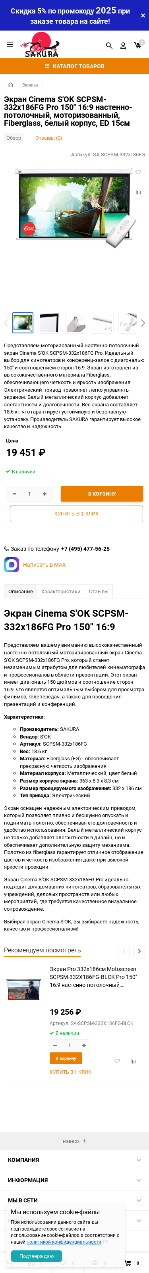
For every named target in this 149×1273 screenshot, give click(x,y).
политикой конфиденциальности (64, 1241)
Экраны (30, 85)
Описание (20, 591)
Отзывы (98, 591)
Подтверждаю (36, 1256)
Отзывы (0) (48, 137)
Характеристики (61, 591)
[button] (143, 323)
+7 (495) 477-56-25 (85, 549)
